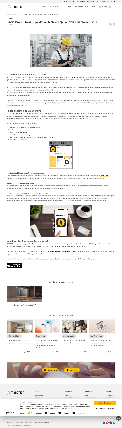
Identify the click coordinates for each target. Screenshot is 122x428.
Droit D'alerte (87, 400)
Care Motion (68, 395)
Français (103, 7)
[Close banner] (119, 412)
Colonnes (38, 397)
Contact (93, 7)
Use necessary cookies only (105, 420)
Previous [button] (6, 334)
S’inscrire (112, 1)
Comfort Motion (69, 397)
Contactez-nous (48, 370)
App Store (74, 251)
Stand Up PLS (19, 113)
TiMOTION (9, 14)
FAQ (98, 1)
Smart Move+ (23, 80)
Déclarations (90, 1)
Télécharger (104, 1)
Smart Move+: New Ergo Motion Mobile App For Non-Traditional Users (41, 14)
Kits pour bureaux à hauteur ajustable (45, 400)
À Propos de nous (69, 1)
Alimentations (39, 407)
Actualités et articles (18, 14)
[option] (24, 297)
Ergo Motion (74, 77)
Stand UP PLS (104, 176)
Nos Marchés (54, 7)
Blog (63, 7)
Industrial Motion (70, 402)
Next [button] (116, 334)
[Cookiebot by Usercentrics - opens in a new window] (10, 425)
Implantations (73, 370)
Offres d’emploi (81, 1)
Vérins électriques (40, 395)
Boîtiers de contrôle (40, 405)
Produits (44, 7)
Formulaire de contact (81, 7)
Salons (69, 7)
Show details (81, 425)
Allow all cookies (105, 415)
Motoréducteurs (39, 402)
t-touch (65, 201)
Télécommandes (39, 409)
